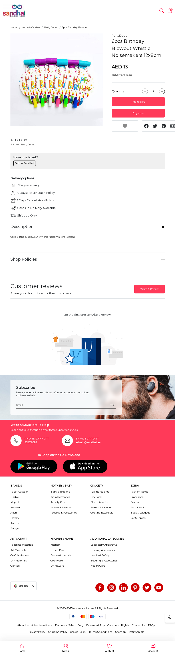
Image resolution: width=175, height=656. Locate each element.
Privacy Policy (36, 631)
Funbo (14, 523)
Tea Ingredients (100, 491)
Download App (95, 625)
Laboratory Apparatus (104, 544)
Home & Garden (31, 27)
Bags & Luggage (140, 512)
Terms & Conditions (100, 631)
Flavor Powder (99, 502)
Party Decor (51, 27)
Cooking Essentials (102, 512)
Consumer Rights (118, 625)
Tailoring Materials (21, 544)
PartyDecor (120, 35)
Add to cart (138, 101)
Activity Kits (57, 502)
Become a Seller (65, 625)
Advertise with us (41, 625)
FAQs (151, 625)
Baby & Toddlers (60, 491)
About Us (22, 625)
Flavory (14, 518)
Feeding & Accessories (63, 512)
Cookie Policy (78, 631)
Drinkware (57, 565)
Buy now (138, 113)
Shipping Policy (57, 631)
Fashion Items (139, 491)
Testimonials (136, 631)
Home (13, 27)
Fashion (135, 502)
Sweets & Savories (101, 507)
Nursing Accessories (103, 550)
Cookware (56, 560)
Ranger (15, 528)
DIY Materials (18, 560)
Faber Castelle (19, 491)
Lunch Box (57, 550)
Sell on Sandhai (24, 163)
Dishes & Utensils (60, 555)
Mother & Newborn (61, 507)
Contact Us (138, 625)
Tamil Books (138, 507)
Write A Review (149, 289)
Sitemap (120, 631)
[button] (162, 11)
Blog (80, 625)
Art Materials (18, 550)
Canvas (15, 565)
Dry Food (96, 497)
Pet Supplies (138, 518)
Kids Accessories (60, 497)
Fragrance (137, 497)
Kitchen (55, 544)
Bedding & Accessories (104, 560)
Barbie (14, 497)
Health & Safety (100, 555)
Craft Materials (19, 555)
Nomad (15, 507)
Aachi (14, 512)
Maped (14, 502)
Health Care (98, 565)
